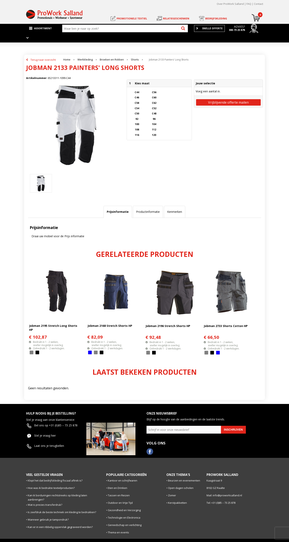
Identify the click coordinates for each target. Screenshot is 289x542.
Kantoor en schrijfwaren (122, 480)
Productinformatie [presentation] (148, 212)
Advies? (239, 26)
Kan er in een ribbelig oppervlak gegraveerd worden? (60, 527)
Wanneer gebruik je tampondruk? (48, 519)
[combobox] (121, 28)
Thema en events (118, 532)
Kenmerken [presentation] (174, 212)
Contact (258, 4)
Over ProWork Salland (230, 4)
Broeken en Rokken (112, 59)
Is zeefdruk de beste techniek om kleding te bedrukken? (62, 512)
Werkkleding (85, 59)
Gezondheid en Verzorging (124, 510)
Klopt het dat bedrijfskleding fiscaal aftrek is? (55, 480)
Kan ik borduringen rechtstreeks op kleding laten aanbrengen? (57, 497)
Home (66, 59)
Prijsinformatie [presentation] (118, 212)
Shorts (135, 59)
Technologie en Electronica (124, 517)
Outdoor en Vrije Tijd (120, 503)
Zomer (172, 495)
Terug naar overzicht (43, 60)
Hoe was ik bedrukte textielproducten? (51, 488)
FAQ (248, 4)
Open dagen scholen (180, 488)
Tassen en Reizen (119, 495)
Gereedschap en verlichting (124, 525)
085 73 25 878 (237, 30)
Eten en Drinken (117, 488)
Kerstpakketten (177, 503)
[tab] (118, 212)
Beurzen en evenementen (184, 480)
